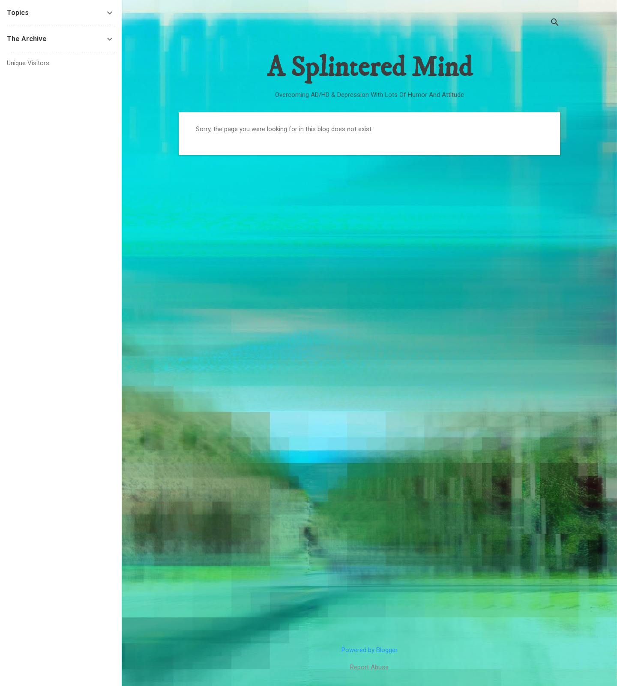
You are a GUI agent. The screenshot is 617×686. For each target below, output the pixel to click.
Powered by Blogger (369, 650)
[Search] (555, 23)
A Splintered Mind (369, 68)
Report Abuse (369, 667)
